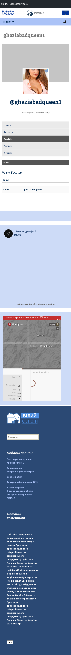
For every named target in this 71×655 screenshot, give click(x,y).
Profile (8, 139)
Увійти (4, 4)
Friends (8, 146)
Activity (8, 132)
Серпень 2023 (14, 476)
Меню (7, 21)
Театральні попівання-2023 (22, 482)
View (6, 162)
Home (7, 125)
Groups (8, 153)
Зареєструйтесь (19, 4)
